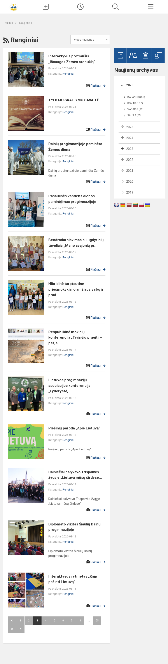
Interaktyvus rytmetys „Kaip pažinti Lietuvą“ (72, 579)
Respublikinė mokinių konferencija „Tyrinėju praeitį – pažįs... (75, 337)
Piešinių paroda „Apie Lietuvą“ (74, 428)
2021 (129, 170)
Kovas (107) (135, 103)
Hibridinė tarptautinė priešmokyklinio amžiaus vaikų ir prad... (76, 289)
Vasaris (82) (135, 109)
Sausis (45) (134, 115)
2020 (129, 181)
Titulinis (8, 22)
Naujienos (25, 22)
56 (11, 628)
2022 (129, 159)
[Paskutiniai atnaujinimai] (80, 7)
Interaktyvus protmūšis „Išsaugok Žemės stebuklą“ (71, 59)
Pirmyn (20, 629)
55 (97, 620)
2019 (129, 192)
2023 (129, 149)
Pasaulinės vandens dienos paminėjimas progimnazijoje (72, 199)
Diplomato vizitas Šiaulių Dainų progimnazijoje (74, 527)
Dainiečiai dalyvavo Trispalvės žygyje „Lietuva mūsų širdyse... (75, 475)
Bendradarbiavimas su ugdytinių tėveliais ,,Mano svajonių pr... (76, 243)
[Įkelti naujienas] (45, 7)
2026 (129, 85)
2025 (129, 127)
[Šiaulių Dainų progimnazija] (14, 6)
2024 (129, 138)
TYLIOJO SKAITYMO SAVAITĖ (73, 100)
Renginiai (68, 73)
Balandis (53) (136, 97)
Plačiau (96, 86)
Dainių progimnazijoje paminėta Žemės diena (75, 147)
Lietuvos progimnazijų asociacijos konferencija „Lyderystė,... (69, 385)
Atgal (12, 620)
